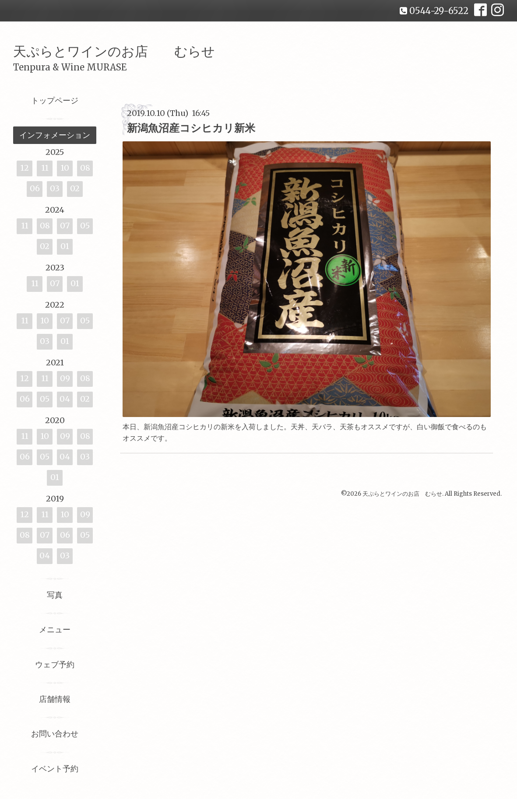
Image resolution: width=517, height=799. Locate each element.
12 (24, 168)
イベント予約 (54, 769)
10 (64, 168)
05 (85, 226)
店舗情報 (54, 699)
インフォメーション (54, 135)
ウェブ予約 (54, 664)
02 (75, 188)
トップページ (54, 100)
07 (65, 226)
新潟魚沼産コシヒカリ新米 (191, 128)
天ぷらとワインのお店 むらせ (114, 51)
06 (35, 188)
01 (64, 246)
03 (55, 188)
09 (65, 378)
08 (85, 168)
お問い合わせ (54, 734)
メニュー (54, 629)
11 (45, 168)
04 (65, 399)
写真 (55, 595)
